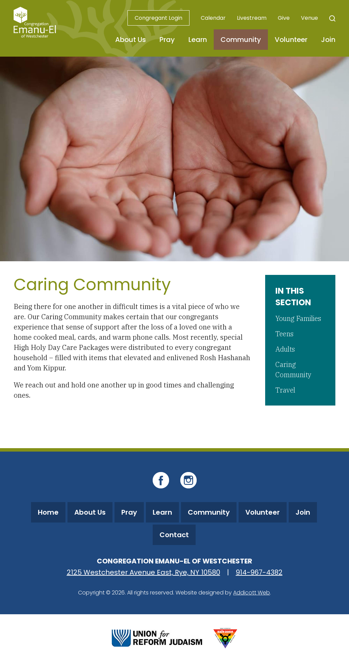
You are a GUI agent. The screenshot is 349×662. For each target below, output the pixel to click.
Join (328, 39)
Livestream (252, 18)
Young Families (298, 318)
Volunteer (291, 39)
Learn (197, 39)
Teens (284, 333)
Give (284, 18)
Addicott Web (251, 593)
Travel (285, 390)
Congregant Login (158, 18)
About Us (130, 39)
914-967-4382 (259, 572)
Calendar (213, 18)
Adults (285, 349)
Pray (167, 39)
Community (241, 39)
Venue (309, 18)
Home (48, 512)
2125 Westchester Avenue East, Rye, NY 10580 (143, 572)
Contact (174, 535)
